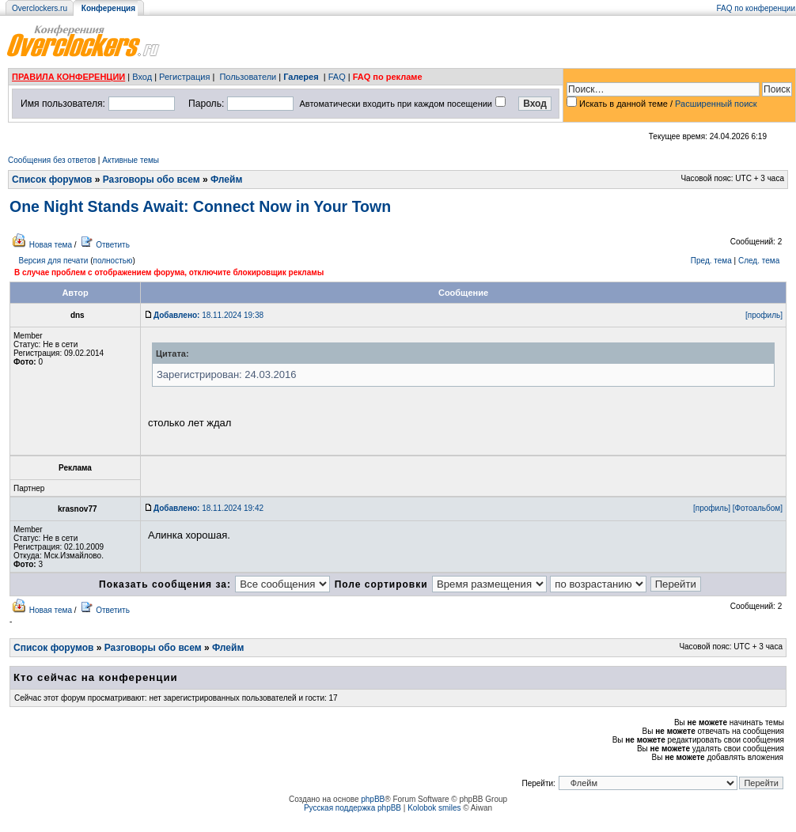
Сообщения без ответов (52, 160)
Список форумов (52, 179)
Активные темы (130, 160)
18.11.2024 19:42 (208, 508)
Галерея (300, 76)
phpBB (373, 799)
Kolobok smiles (434, 808)
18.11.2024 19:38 (208, 315)
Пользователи (247, 76)
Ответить (113, 244)
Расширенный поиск (716, 103)
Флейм (226, 179)
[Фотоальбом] (758, 508)
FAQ (337, 76)
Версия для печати (54, 260)
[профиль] (764, 315)
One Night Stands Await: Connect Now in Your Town (200, 206)
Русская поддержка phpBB (352, 808)
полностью (112, 260)
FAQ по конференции (756, 8)
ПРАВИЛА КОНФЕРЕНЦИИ (68, 76)
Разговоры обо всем (151, 179)
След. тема (758, 260)
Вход (142, 76)
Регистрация (184, 76)
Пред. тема (711, 260)
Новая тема (50, 244)
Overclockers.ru (39, 8)
